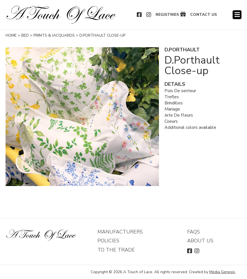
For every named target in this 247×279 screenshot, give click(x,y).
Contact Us (203, 15)
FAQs (193, 231)
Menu (237, 14)
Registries (167, 15)
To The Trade (116, 250)
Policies (108, 240)
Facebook (139, 14)
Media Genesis (222, 272)
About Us (200, 240)
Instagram (149, 14)
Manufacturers (120, 231)
